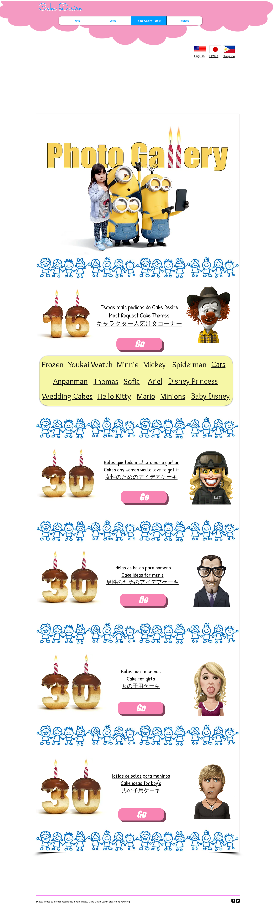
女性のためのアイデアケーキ (141, 476)
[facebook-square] (233, 901)
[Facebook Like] (64, 51)
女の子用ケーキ (141, 685)
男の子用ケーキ (141, 790)
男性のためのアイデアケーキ (142, 582)
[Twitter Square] (238, 901)
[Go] (139, 344)
